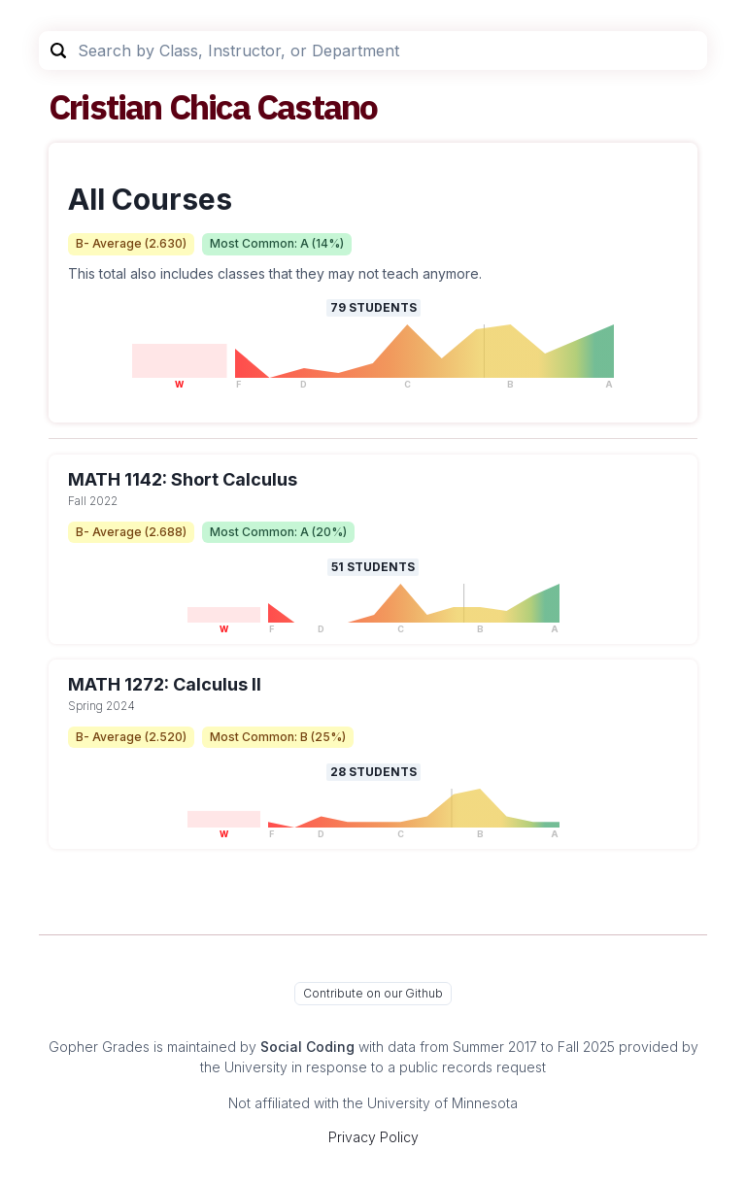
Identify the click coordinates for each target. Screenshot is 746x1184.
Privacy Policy (373, 1137)
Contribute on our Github (373, 993)
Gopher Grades (99, 1046)
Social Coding (307, 1046)
